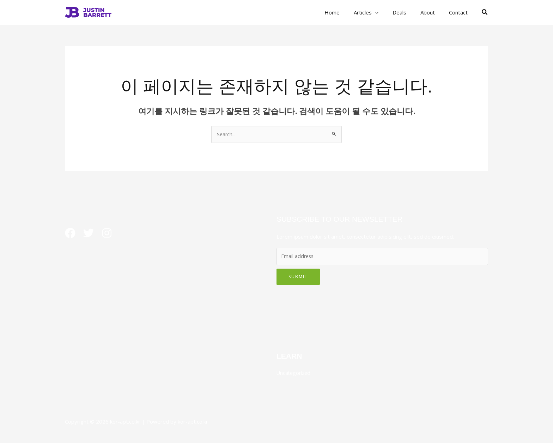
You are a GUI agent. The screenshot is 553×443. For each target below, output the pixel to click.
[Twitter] (91, 233)
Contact (460, 12)
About (433, 12)
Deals (408, 12)
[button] (387, 12)
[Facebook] (70, 233)
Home (348, 12)
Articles (378, 12)
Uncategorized (294, 373)
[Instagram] (112, 233)
